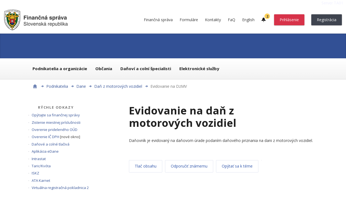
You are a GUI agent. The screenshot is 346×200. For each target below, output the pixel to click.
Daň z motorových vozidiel (118, 86)
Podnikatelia (57, 86)
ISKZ (35, 173)
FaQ (231, 19)
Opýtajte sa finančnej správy (56, 115)
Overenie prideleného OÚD (54, 129)
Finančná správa (158, 19)
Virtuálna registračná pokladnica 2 (60, 187)
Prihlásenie (289, 19)
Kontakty (213, 19)
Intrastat (39, 158)
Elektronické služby (199, 68)
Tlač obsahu (145, 166)
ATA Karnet (41, 180)
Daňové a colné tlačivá (50, 144)
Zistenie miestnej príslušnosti (56, 122)
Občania (103, 68)
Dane (81, 86)
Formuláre (189, 19)
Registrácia (326, 19)
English (248, 19)
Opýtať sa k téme (237, 166)
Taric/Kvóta (41, 165)
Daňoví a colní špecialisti (145, 68)
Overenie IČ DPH (45, 136)
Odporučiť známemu (189, 166)
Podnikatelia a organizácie (60, 68)
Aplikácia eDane (45, 151)
